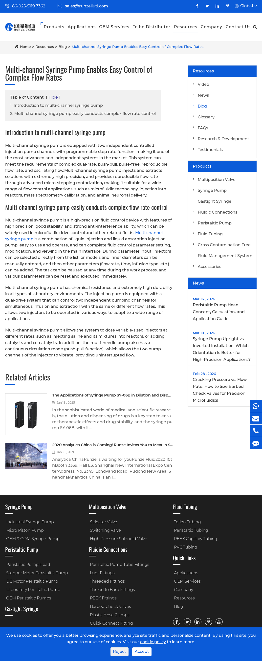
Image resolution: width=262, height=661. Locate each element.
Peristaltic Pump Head (28, 564)
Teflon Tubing (187, 522)
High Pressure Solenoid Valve (118, 538)
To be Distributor (152, 26)
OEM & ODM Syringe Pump (33, 538)
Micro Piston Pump (25, 530)
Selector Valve (103, 522)
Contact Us (238, 26)
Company (211, 26)
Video (203, 84)
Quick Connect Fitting (111, 623)
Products (54, 26)
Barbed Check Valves (110, 606)
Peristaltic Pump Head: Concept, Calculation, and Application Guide (219, 312)
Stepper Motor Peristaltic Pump (37, 573)
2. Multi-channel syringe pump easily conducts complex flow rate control (83, 113)
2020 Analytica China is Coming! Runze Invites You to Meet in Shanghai (112, 445)
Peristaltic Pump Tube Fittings (119, 564)
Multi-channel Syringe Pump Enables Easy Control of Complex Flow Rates (137, 46)
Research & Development (223, 138)
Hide (53, 97)
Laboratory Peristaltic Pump (33, 589)
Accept (142, 651)
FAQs (203, 128)
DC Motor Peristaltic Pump (32, 581)
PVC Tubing (185, 547)
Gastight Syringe (214, 201)
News (203, 95)
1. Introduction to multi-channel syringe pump (56, 105)
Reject (119, 651)
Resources (185, 26)
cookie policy (153, 641)
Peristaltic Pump (215, 223)
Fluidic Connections (217, 212)
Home (25, 46)
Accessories (209, 266)
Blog (63, 46)
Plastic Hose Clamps (110, 615)
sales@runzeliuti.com (86, 6)
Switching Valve (105, 530)
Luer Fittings (102, 573)
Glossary (206, 117)
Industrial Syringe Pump (30, 522)
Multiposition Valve (217, 179)
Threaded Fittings (107, 581)
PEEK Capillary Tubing (195, 538)
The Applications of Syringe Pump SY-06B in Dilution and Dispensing (112, 395)
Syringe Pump (212, 190)
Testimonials (210, 149)
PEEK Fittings (103, 598)
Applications (82, 26)
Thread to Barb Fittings (112, 589)
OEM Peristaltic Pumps (28, 598)
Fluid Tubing (210, 234)
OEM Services (114, 26)
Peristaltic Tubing (191, 530)
